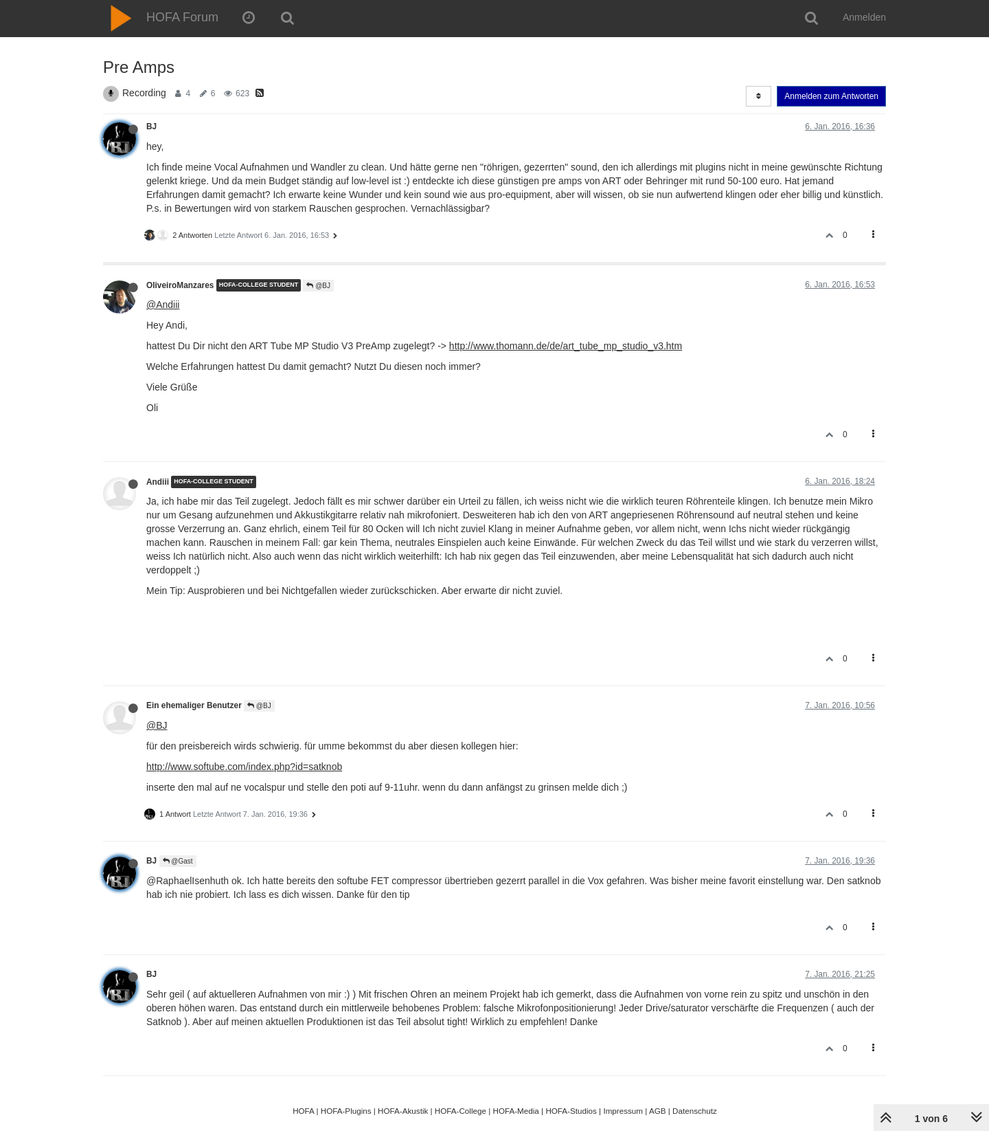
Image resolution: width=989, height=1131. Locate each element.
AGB (657, 1110)
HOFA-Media (515, 1110)
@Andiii (162, 304)
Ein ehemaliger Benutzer (194, 705)
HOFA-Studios (571, 1110)
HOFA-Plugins (346, 1110)
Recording (144, 92)
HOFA (303, 1110)
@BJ (318, 285)
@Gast (178, 861)
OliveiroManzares (180, 285)
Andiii (157, 482)
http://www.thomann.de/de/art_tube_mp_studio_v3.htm (565, 345)
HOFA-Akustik (403, 1110)
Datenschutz (694, 1110)
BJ (151, 126)
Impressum (623, 1110)
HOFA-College (460, 1110)
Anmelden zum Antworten (831, 96)
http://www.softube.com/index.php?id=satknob (244, 766)
